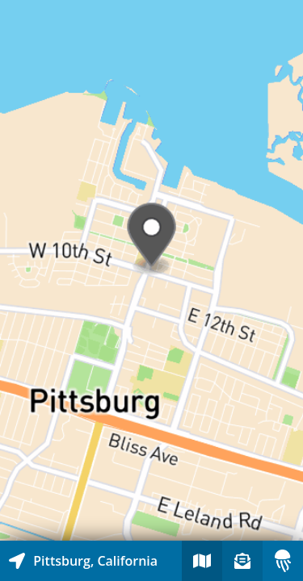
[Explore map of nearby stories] (151, 270)
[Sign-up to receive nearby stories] (242, 561)
